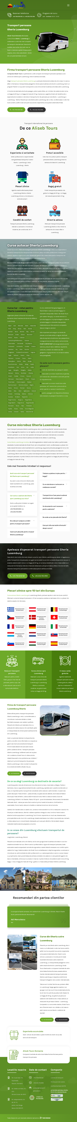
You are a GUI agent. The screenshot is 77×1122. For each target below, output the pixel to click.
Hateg (26, 364)
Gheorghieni (11, 361)
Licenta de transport (57, 1078)
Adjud (9, 325)
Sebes (10, 391)
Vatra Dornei (29, 411)
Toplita (10, 408)
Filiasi (27, 355)
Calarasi (22, 337)
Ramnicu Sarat (12, 385)
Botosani (10, 334)
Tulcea (16, 408)
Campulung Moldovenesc (15, 340)
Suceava (10, 397)
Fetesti (22, 355)
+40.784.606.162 (17, 16)
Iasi (27, 367)
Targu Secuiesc (30, 403)
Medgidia (23, 370)
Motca (17, 373)
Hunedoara (11, 367)
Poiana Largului (21, 382)
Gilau (24, 361)
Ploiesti (33, 379)
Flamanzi (10, 358)
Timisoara (29, 406)
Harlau (21, 364)
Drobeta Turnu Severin (22, 352)
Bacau (19, 328)
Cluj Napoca (28, 343)
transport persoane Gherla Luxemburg (23, 81)
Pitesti (27, 379)
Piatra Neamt (19, 379)
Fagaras (33, 352)
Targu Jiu (20, 400)
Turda (21, 408)
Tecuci (17, 406)
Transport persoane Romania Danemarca (41, 618)
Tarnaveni (11, 406)
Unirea (10, 411)
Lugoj (9, 370)
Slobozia (30, 394)
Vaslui (22, 411)
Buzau (16, 337)
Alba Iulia (20, 325)
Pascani (28, 376)
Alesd (26, 325)
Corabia (27, 346)
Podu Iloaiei (11, 382)
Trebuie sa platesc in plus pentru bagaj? (55, 475)
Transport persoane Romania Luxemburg (19, 635)
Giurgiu (30, 361)
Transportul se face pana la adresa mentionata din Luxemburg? (55, 497)
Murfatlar (23, 373)
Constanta (19, 346)
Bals (25, 328)
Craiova (33, 346)
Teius (22, 406)
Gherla (19, 361)
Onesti (10, 376)
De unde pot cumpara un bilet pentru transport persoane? (22, 522)
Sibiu (15, 391)
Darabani (10, 349)
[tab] (22, 474)
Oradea (16, 376)
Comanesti (11, 346)
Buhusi (10, 337)
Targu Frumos (12, 400)
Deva (21, 349)
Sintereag (17, 394)
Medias (30, 370)
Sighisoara (26, 391)
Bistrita (22, 331)
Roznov (29, 388)
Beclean (10, 331)
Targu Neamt (11, 403)
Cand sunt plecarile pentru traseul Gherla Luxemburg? (22, 533)
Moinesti (10, 373)
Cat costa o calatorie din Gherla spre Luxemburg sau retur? (22, 497)
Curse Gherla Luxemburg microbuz (18, 442)
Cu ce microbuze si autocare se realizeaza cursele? (55, 486)
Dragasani (11, 352)
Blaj (27, 331)
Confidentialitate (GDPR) (58, 1086)
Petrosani (11, 379)
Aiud (14, 325)
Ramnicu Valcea (23, 385)
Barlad (30, 328)
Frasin (24, 358)
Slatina (24, 394)
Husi (17, 367)
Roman (16, 388)
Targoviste (25, 397)
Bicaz (16, 331)
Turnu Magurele (29, 408)
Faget (9, 355)
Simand (34, 391)
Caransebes (11, 343)
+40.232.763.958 (30, 16)
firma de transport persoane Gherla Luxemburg (34, 250)
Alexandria (33, 325)
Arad (9, 328)
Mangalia (16, 370)
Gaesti (29, 358)
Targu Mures (28, 400)
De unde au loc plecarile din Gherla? (55, 517)
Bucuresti (29, 334)
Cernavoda (20, 343)
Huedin (32, 364)
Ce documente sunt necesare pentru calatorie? (55, 507)
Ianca (22, 367)
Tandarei (17, 397)
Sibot (20, 391)
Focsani (17, 358)
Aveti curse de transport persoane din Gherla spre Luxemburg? (22, 475)
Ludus (32, 367)
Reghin (32, 385)
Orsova (22, 376)
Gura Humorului (12, 364)
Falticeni (16, 355)
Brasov (23, 334)
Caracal (27, 340)
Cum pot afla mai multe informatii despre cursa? (55, 527)
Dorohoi (27, 349)
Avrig (14, 328)
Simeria (10, 394)
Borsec (33, 331)
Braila (17, 334)
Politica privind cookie (58, 1082)
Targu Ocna (20, 403)
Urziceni (16, 411)
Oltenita (31, 373)
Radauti (29, 382)
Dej (16, 349)
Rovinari (22, 388)
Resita (10, 388)
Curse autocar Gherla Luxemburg (17, 595)
